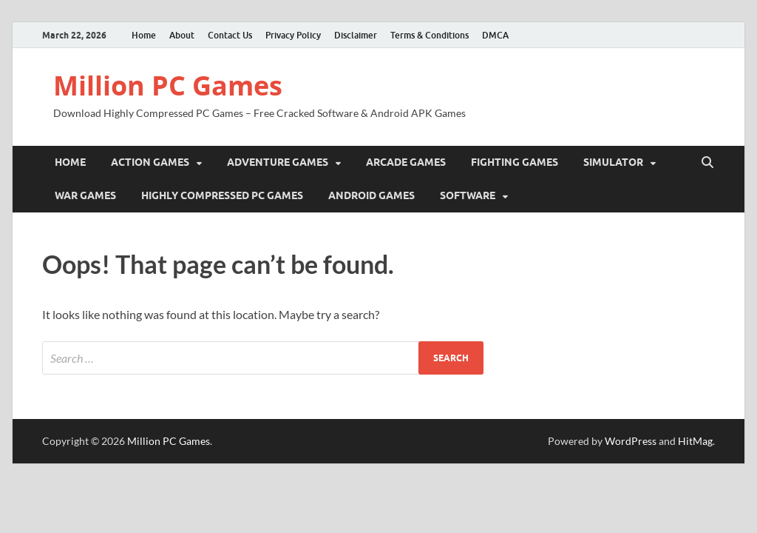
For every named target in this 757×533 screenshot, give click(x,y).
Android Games (371, 195)
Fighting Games (514, 162)
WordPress (630, 441)
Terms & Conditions (429, 35)
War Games (85, 195)
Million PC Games (167, 85)
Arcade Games (406, 162)
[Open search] (707, 163)
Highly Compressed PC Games (222, 195)
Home (144, 35)
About (181, 35)
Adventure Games (277, 162)
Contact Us (230, 35)
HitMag (695, 441)
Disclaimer (355, 35)
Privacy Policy (293, 35)
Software (467, 195)
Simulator (613, 162)
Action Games (150, 162)
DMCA (495, 35)
